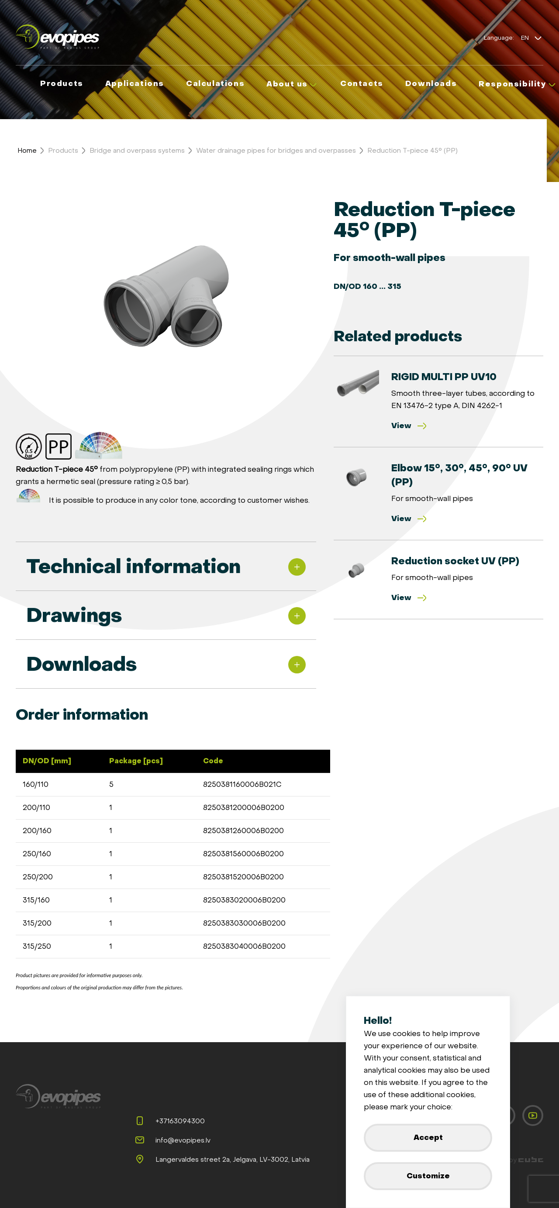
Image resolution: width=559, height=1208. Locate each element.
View (409, 426)
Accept (428, 1137)
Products (63, 150)
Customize (428, 1176)
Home (27, 150)
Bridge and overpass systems (137, 150)
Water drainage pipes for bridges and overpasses (276, 150)
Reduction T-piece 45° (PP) (412, 150)
